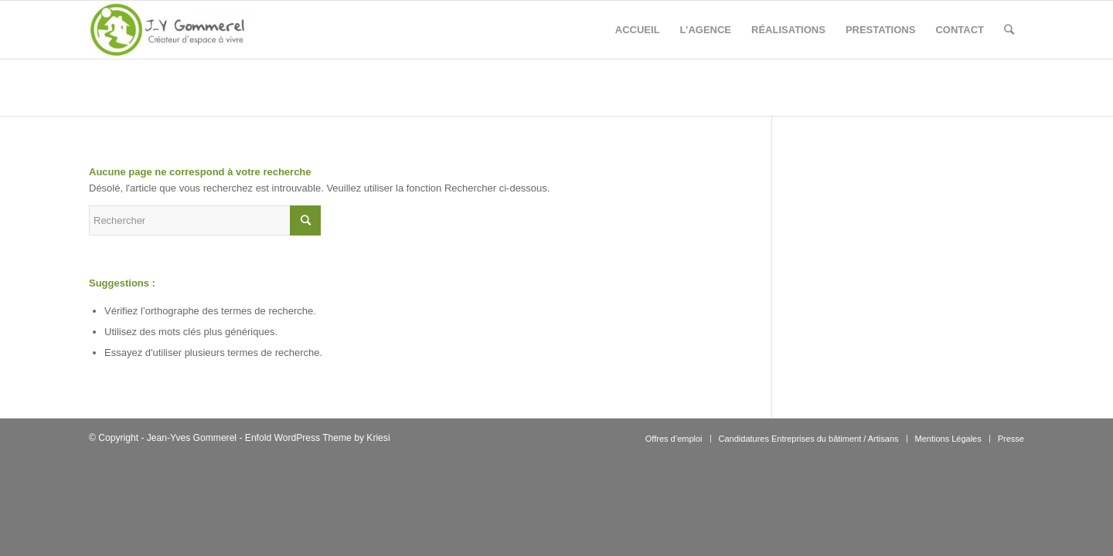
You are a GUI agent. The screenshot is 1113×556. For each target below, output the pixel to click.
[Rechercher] (1009, 30)
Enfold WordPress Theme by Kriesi (317, 437)
